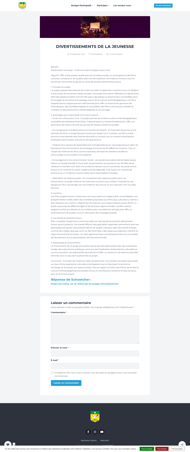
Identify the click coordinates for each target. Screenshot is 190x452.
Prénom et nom (60, 348)
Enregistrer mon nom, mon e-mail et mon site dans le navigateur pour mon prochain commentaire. (96, 374)
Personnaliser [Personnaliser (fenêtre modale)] (177, 449)
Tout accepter (146, 449)
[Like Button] (8, 444)
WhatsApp (104, 441)
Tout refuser (162, 449)
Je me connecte (163, 5)
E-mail (55, 360)
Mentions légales (89, 441)
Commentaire (59, 312)
